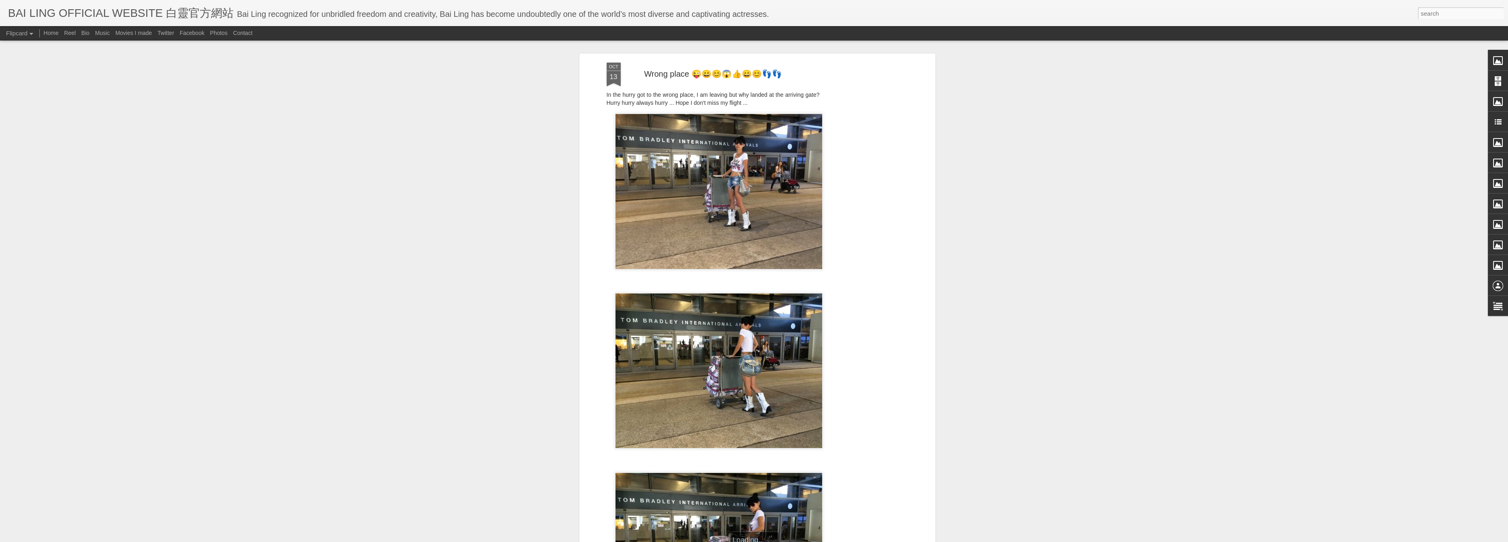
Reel (70, 33)
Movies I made (133, 33)
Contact (242, 33)
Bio (85, 33)
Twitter (166, 33)
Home (50, 33)
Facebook (192, 33)
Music (102, 33)
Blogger (803, 536)
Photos (219, 33)
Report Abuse (827, 536)
